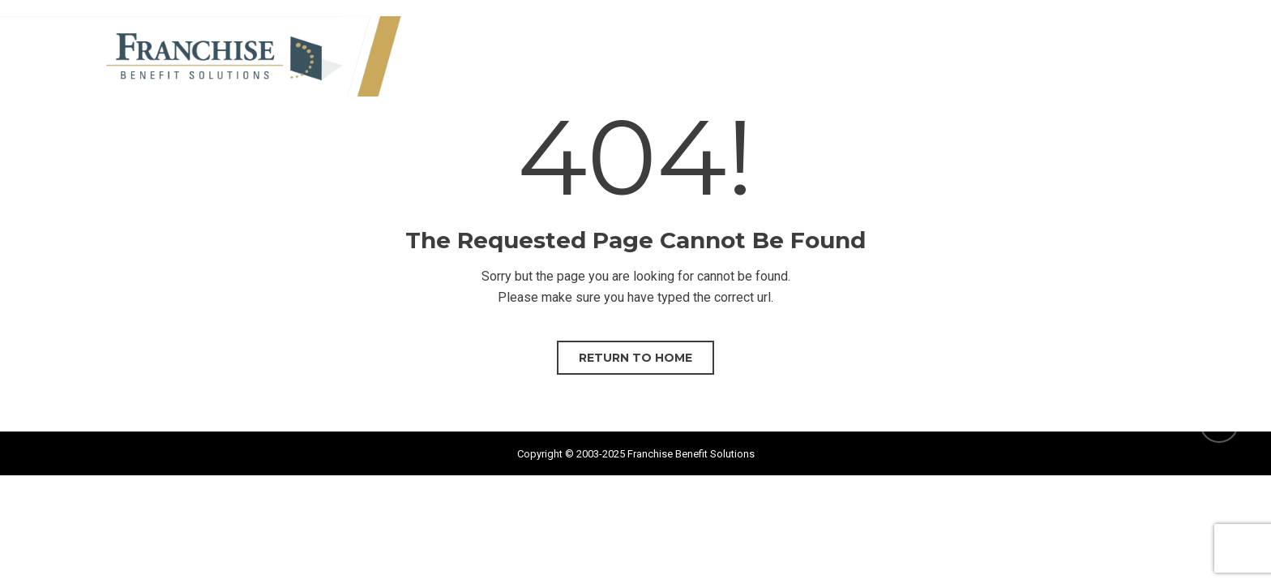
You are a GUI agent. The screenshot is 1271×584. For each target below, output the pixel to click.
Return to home (635, 357)
